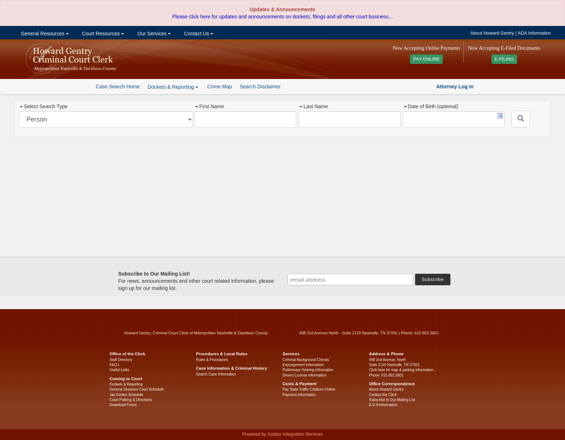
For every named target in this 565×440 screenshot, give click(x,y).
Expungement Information (303, 365)
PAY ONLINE (426, 59)
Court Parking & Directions (131, 400)
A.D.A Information (383, 405)
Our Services (153, 33)
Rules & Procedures (212, 360)
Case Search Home (118, 86)
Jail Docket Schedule (126, 395)
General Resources (43, 33)
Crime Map (219, 86)
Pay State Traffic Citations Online (308, 389)
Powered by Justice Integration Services (282, 434)
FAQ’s (114, 365)
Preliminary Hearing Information (307, 370)
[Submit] (520, 119)
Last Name (313, 106)
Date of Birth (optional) (431, 106)
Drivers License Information (304, 375)
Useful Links (119, 370)
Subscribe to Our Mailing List (392, 400)
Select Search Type (43, 106)
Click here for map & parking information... (402, 370)
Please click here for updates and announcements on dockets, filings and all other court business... (282, 16)
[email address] (351, 279)
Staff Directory (121, 360)
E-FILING (504, 59)
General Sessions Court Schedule (137, 389)
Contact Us (198, 33)
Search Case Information (216, 374)
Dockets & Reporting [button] (173, 87)
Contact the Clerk (383, 395)
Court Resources (102, 33)
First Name (209, 106)
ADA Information (534, 33)
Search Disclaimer (260, 86)
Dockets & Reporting (126, 384)
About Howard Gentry (492, 33)
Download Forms (123, 405)
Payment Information (299, 395)
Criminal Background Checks (305, 360)
